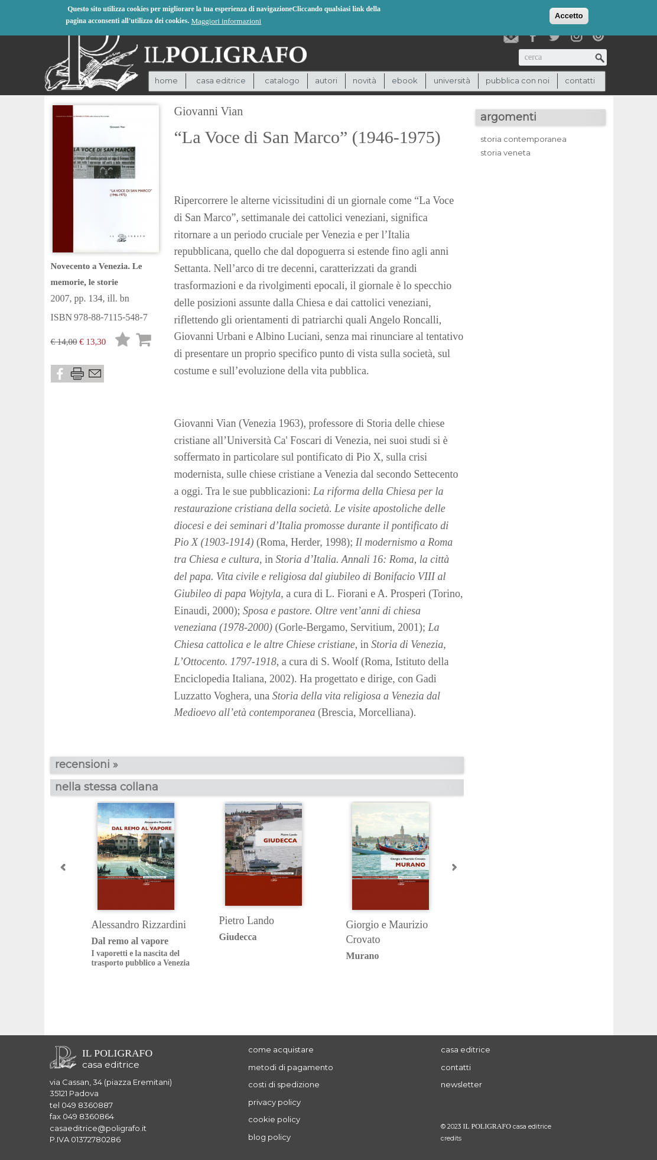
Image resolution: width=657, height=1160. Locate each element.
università (452, 80)
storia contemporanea (523, 139)
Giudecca (238, 937)
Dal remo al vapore (146, 952)
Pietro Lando (246, 920)
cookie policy (274, 1119)
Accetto (569, 15)
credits (451, 1138)
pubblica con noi (517, 80)
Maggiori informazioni (226, 20)
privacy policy (274, 1102)
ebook (405, 80)
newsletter (461, 1084)
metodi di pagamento (290, 1067)
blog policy (269, 1137)
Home (166, 80)
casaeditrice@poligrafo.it (98, 1128)
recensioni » (86, 764)
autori (326, 80)
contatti (580, 80)
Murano (362, 956)
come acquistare (281, 1049)
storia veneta (505, 152)
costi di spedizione (284, 1084)
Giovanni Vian (208, 111)
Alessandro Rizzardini (139, 925)
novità (364, 80)
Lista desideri (123, 341)
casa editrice (465, 1049)
